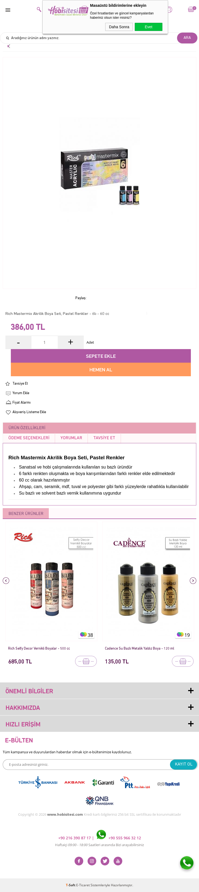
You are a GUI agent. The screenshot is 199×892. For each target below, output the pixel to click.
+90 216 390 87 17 (75, 837)
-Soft (71, 885)
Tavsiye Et (20, 383)
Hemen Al (100, 370)
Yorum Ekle (20, 393)
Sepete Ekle (101, 356)
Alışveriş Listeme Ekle (29, 412)
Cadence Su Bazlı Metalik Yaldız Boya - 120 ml (139, 648)
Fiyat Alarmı (21, 402)
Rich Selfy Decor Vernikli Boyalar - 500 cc (39, 648)
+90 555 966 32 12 (119, 837)
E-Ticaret (83, 885)
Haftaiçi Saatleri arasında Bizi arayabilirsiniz (99, 844)
